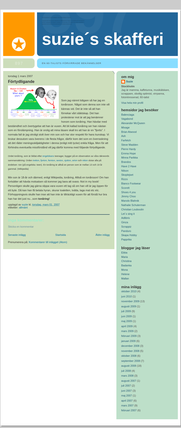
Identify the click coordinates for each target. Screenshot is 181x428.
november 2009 (130, 301)
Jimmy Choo (128, 196)
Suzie (129, 81)
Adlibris (125, 217)
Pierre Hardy (128, 149)
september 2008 (130, 360)
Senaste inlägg (17, 234)
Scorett (125, 187)
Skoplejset (127, 174)
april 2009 (127, 326)
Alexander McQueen (133, 123)
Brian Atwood (129, 131)
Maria (124, 256)
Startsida (60, 234)
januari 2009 (128, 341)
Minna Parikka (129, 157)
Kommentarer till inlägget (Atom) (48, 242)
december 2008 (130, 345)
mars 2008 (127, 375)
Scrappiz (126, 226)
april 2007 (127, 400)
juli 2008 (126, 370)
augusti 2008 (128, 365)
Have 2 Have (128, 166)
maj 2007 (126, 395)
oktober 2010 (128, 291)
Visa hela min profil (132, 102)
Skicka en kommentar (21, 226)
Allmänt (23, 207)
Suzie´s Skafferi (103, 39)
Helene (125, 274)
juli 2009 (126, 311)
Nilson (124, 170)
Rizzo (124, 179)
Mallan (125, 278)
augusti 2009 (128, 306)
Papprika (126, 239)
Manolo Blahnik (130, 200)
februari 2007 (129, 410)
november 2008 (130, 350)
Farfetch (126, 140)
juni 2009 (126, 316)
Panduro (126, 231)
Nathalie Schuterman (133, 205)
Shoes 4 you (128, 192)
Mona (124, 269)
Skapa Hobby (129, 235)
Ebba (124, 252)
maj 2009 (126, 321)
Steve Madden (129, 144)
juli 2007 (126, 385)
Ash (123, 136)
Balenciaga (127, 114)
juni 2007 (126, 390)
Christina (126, 261)
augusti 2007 (128, 380)
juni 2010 (126, 296)
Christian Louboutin (132, 209)
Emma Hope (128, 153)
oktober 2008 (128, 355)
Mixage (125, 127)
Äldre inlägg (103, 234)
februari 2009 (129, 335)
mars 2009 (127, 331)
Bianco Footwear (131, 183)
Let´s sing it (128, 213)
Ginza (124, 222)
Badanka (126, 265)
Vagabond (127, 118)
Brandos (126, 161)
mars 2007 (127, 405)
